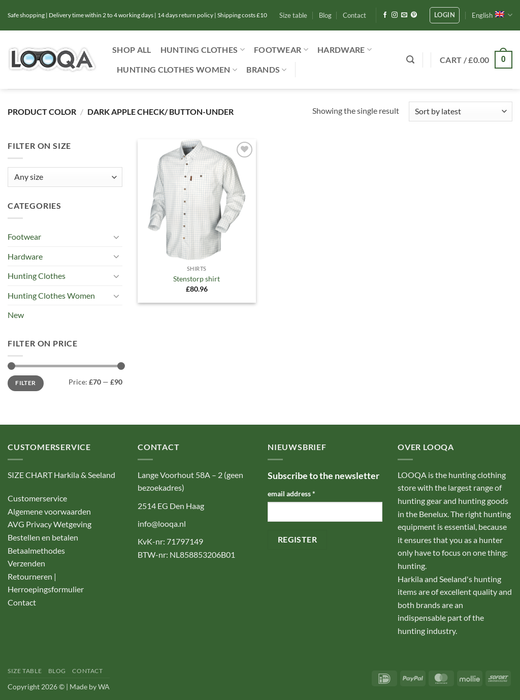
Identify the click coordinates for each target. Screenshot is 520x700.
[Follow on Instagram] (395, 15)
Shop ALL (131, 49)
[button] (445, 15)
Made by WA (90, 686)
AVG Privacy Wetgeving (49, 524)
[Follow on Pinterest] (414, 15)
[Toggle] (116, 237)
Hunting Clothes (202, 50)
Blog (325, 15)
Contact (354, 15)
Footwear (281, 50)
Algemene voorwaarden (49, 511)
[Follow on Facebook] (385, 15)
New (16, 315)
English (492, 15)
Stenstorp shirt (196, 278)
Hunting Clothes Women (177, 70)
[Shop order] (460, 111)
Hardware (344, 50)
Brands (266, 70)
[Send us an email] (404, 15)
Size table (293, 15)
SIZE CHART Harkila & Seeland (61, 475)
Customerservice (37, 498)
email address (291, 493)
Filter (25, 383)
